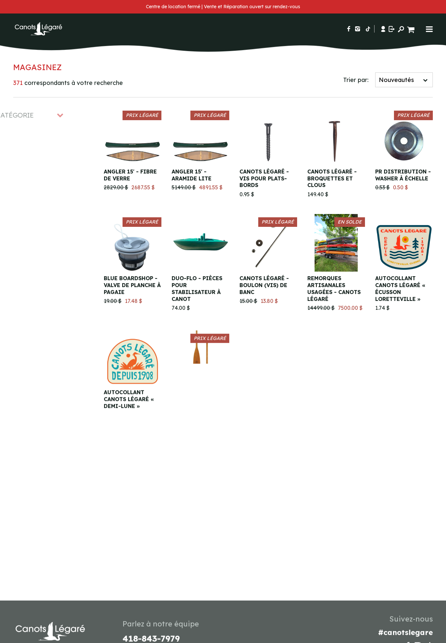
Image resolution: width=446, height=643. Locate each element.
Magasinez (37, 67)
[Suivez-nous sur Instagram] (357, 29)
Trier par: (356, 80)
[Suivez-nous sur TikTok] (368, 29)
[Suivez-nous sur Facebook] (348, 29)
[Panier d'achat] (411, 29)
